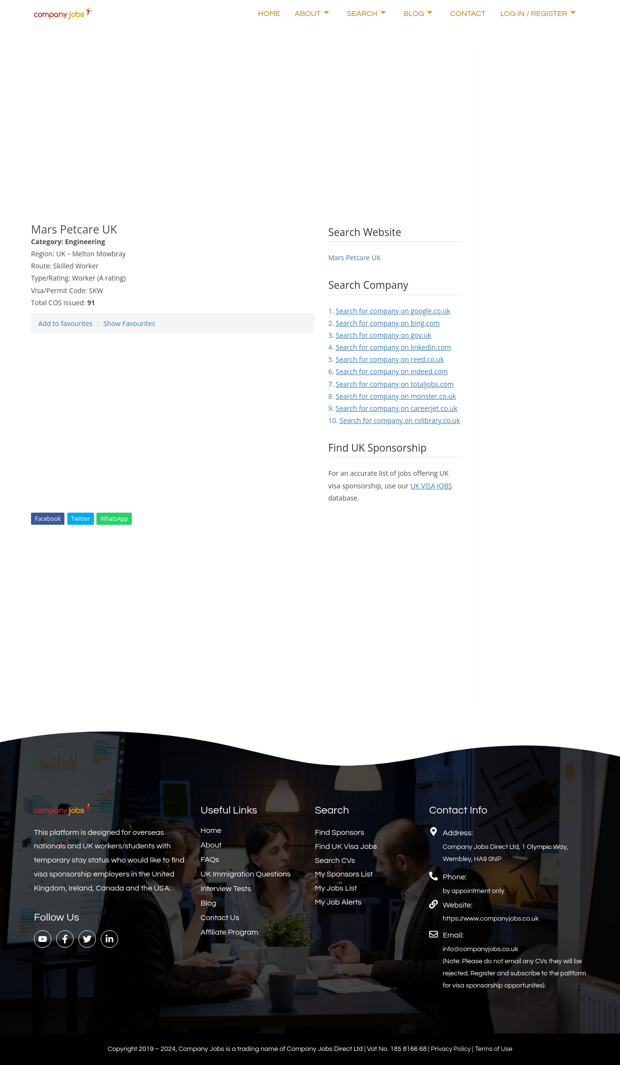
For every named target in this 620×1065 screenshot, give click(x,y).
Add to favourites (65, 323)
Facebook (48, 519)
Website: (457, 905)
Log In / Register (538, 13)
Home (269, 13)
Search (366, 13)
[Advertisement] (247, 119)
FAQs (210, 859)
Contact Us (220, 918)
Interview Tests (226, 889)
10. (394, 420)
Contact (467, 13)
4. (389, 347)
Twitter (80, 519)
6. (388, 371)
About (312, 13)
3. (380, 335)
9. (393, 408)
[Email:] (433, 934)
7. (391, 384)
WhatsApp (114, 519)
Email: (453, 935)
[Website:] (433, 904)
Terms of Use (494, 1049)
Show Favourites (129, 323)
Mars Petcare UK (354, 257)
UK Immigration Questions (246, 874)
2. (384, 323)
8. (392, 396)
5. (386, 359)
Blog (418, 13)
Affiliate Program (229, 932)
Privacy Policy (450, 1049)
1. (389, 310)
